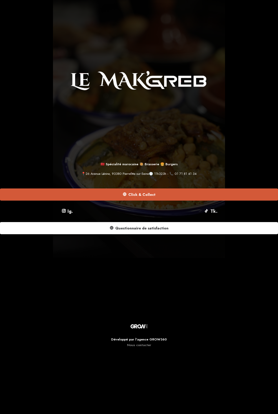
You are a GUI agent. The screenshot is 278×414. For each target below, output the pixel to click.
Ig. (67, 211)
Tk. (210, 211)
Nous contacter (139, 345)
